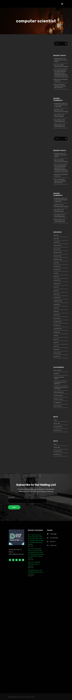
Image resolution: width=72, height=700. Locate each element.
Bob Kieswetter (57, 124)
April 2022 (56, 311)
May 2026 (56, 235)
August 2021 (57, 332)
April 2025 (56, 263)
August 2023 (57, 283)
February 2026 (57, 245)
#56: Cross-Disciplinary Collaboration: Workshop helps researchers (60, 86)
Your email (36, 499)
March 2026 (57, 242)
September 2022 (58, 301)
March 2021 (57, 349)
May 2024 (56, 276)
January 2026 (57, 249)
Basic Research (57, 370)
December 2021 (57, 321)
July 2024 (56, 273)
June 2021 (56, 339)
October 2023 (57, 280)
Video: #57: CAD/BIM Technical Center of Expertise (61, 65)
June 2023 (56, 287)
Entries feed (57, 423)
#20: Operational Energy (59, 115)
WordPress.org (57, 430)
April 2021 (56, 346)
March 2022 (57, 314)
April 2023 (56, 290)
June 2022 (56, 308)
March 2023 (57, 294)
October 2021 (57, 325)
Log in (55, 419)
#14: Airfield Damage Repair (59, 120)
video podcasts (57, 406)
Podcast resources (58, 399)
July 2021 (56, 335)
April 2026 (56, 238)
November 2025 (58, 256)
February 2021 (57, 353)
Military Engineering (58, 392)
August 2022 (57, 304)
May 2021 (56, 342)
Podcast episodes (58, 395)
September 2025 (58, 259)
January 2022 (57, 318)
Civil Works (56, 373)
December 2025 (57, 252)
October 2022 (57, 297)
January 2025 (57, 266)
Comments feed (58, 426)
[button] (62, 3)
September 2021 (58, 328)
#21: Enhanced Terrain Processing (61, 110)
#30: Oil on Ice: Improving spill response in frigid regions (61, 105)
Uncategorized (57, 402)
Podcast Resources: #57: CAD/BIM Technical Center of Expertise (61, 60)
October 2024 (57, 269)
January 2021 (57, 356)
